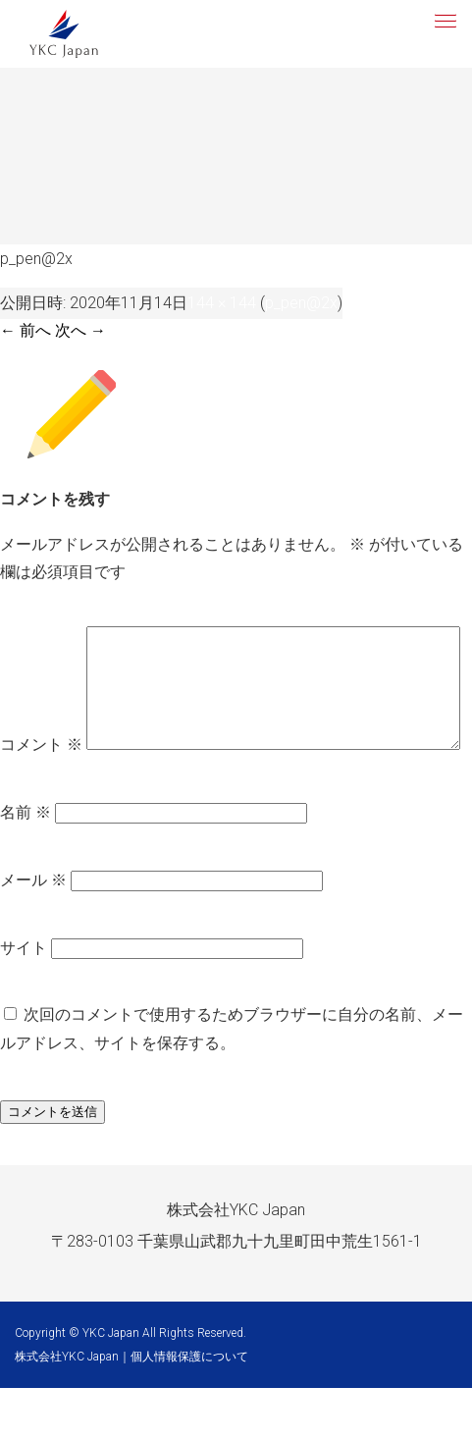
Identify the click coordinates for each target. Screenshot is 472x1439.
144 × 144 (221, 302)
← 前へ (25, 330)
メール (33, 932)
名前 (25, 864)
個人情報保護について (189, 1407)
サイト (23, 998)
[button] (443, 18)
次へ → (80, 330)
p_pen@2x (301, 302)
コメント (41, 639)
